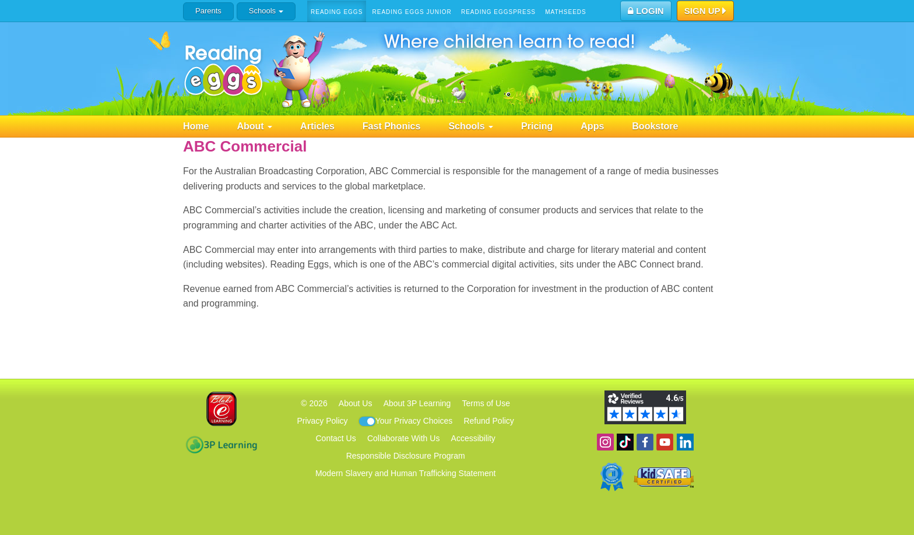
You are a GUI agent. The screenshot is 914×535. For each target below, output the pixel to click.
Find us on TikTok (625, 442)
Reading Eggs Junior (411, 12)
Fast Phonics (392, 126)
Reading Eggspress (498, 12)
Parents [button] (208, 10)
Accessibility (473, 438)
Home (196, 126)
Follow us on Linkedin (685, 442)
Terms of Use (486, 403)
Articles (317, 126)
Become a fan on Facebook (645, 442)
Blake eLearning (221, 408)
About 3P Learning (417, 403)
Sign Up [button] (705, 11)
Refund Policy (488, 420)
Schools (266, 10)
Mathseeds (565, 12)
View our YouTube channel (664, 442)
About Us (355, 403)
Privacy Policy (322, 420)
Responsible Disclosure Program (405, 455)
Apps (592, 126)
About (254, 126)
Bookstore (655, 126)
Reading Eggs (337, 12)
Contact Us (335, 438)
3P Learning (221, 444)
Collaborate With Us (403, 438)
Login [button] (646, 11)
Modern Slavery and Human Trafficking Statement (405, 473)
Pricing (537, 126)
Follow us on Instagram (605, 442)
